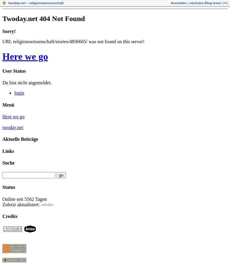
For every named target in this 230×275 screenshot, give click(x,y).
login (19, 92)
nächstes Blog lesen (205, 3)
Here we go (25, 56)
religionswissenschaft (46, 3)
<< (225, 3)
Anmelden (179, 3)
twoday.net (16, 3)
